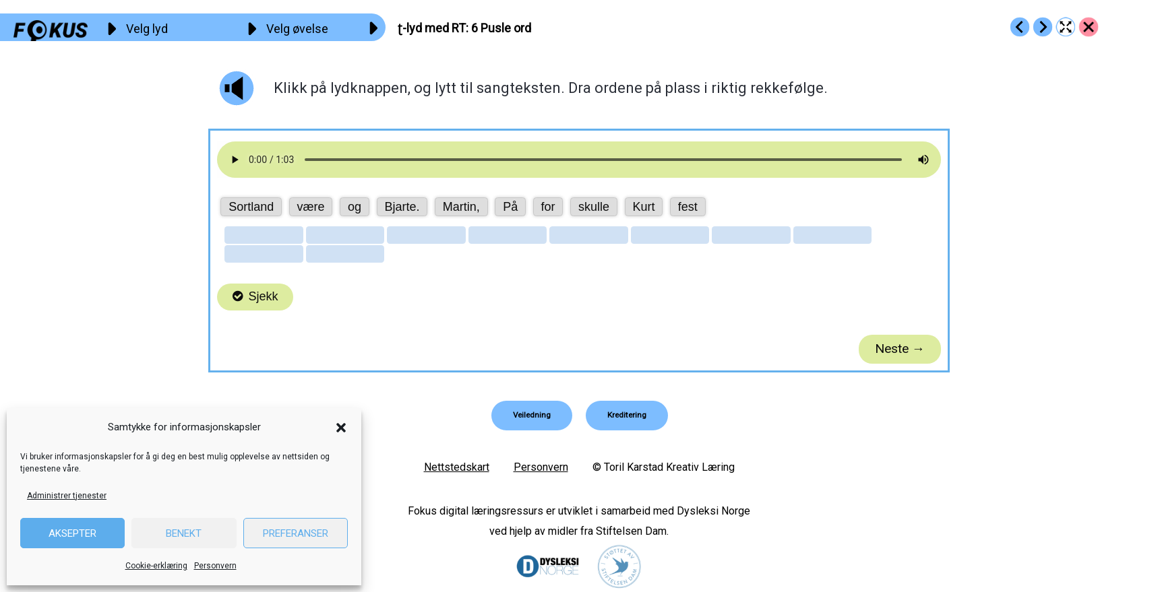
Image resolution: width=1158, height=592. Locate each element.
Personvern (215, 565)
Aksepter (72, 533)
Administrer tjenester (66, 495)
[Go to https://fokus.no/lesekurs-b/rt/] (1088, 26)
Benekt (184, 533)
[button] (341, 427)
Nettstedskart (456, 467)
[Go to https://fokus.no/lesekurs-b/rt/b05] (1019, 26)
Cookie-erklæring (156, 565)
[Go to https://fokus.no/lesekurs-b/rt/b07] (1042, 26)
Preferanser (295, 533)
